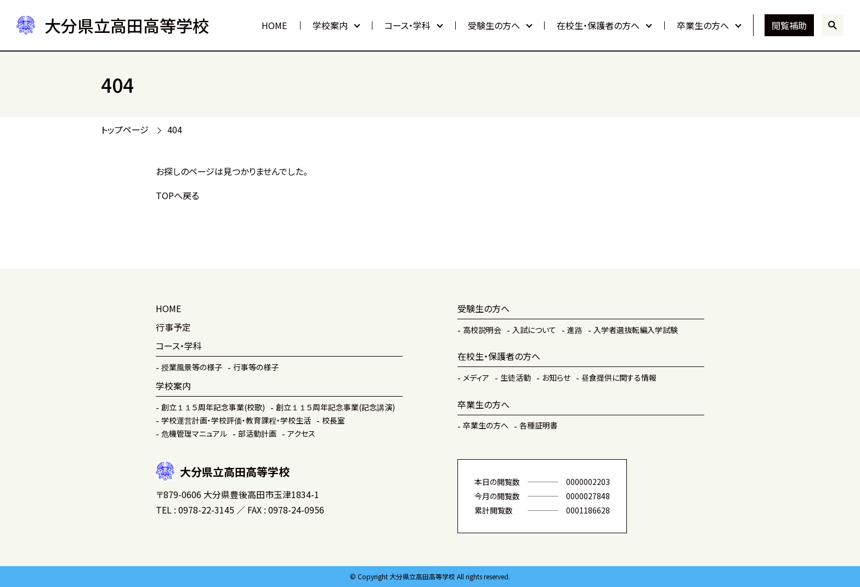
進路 (574, 329)
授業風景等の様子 (191, 367)
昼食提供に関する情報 (619, 377)
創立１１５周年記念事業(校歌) (213, 407)
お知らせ (556, 377)
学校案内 (330, 25)
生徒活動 (515, 377)
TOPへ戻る (177, 195)
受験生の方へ (494, 25)
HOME (274, 25)
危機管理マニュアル (194, 433)
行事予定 (173, 327)
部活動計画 (257, 433)
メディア (476, 377)
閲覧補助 (789, 25)
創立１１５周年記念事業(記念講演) (335, 407)
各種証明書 (538, 425)
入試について (534, 329)
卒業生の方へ (703, 25)
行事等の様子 (256, 367)
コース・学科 (407, 25)
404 (174, 129)
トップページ (125, 129)
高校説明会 (482, 329)
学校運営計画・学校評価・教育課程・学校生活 (236, 420)
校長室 (333, 420)
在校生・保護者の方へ (598, 25)
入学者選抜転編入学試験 (635, 329)
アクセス (301, 433)
